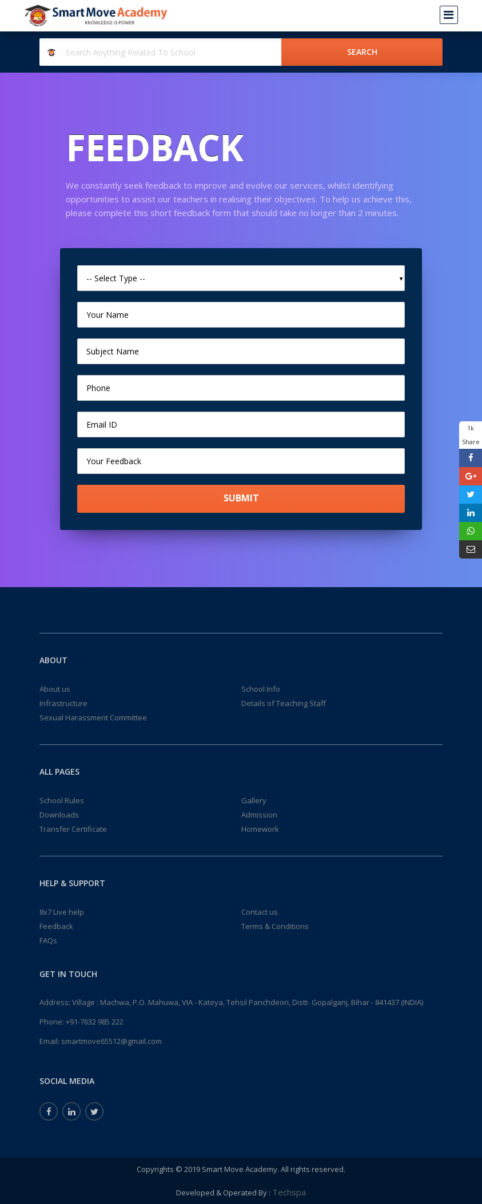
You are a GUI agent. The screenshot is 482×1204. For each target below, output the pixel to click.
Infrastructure (63, 703)
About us (54, 689)
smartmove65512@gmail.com (111, 1041)
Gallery (253, 800)
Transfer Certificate (73, 829)
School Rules (61, 800)
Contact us (259, 912)
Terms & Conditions (275, 926)
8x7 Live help (61, 912)
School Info (260, 689)
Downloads (59, 815)
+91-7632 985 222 (95, 1021)
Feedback (56, 926)
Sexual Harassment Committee (93, 717)
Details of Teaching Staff (283, 703)
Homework (260, 829)
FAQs (48, 940)
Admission (259, 815)
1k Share (471, 435)
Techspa (289, 1192)
